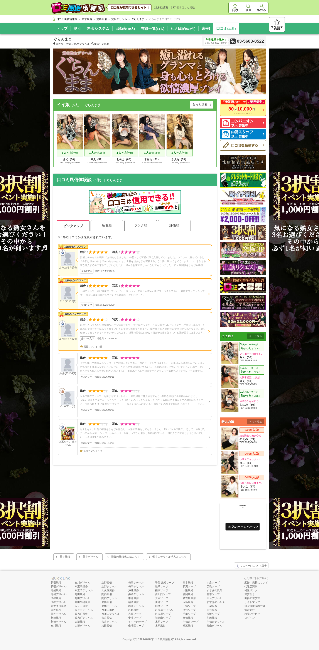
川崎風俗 (212, 617)
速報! (205, 29)
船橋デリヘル (109, 606)
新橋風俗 (56, 617)
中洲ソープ (134, 617)
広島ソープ (213, 586)
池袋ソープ (189, 609)
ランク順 (140, 225)
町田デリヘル (82, 598)
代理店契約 (250, 586)
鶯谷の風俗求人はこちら (125, 556)
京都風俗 (188, 617)
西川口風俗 (108, 609)
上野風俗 (106, 582)
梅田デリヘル (136, 586)
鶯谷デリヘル (90, 556)
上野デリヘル (109, 586)
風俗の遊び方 (252, 598)
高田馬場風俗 (82, 602)
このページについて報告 (251, 566)
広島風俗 (188, 602)
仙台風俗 (212, 609)
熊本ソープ (213, 594)
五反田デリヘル (84, 609)
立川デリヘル (82, 582)
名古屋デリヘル (164, 609)
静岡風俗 (188, 594)
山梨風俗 (212, 606)
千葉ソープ (189, 613)
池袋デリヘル (58, 594)
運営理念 (249, 594)
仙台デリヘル (214, 598)
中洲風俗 (133, 598)
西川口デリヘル (110, 613)
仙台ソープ (161, 606)
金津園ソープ (136, 625)
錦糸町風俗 (81, 613)
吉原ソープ (134, 613)
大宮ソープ (161, 598)
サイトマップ (252, 602)
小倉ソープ (213, 582)
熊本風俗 (188, 582)
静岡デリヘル (136, 606)
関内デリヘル (109, 598)
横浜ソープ (213, 613)
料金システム (98, 29)
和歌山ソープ (163, 617)
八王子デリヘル (84, 590)
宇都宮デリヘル (216, 621)
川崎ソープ (161, 602)
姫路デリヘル (136, 594)
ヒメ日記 (182, 29)
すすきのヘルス (216, 602)
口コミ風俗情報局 (162, 639)
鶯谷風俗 (65, 556)
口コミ (226, 29)
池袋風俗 (56, 590)
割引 (77, 29)
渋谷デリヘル (58, 602)
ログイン (249, 617)
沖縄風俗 (133, 590)
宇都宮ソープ (190, 621)
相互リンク (250, 590)
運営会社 (249, 609)
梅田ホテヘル (136, 582)
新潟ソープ (189, 586)
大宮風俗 (106, 617)
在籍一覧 (152, 29)
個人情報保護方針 (254, 606)
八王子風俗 (81, 586)
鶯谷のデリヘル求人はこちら (169, 556)
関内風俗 (106, 594)
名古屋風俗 (189, 598)
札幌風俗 (133, 609)
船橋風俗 (106, 602)
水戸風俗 (160, 625)
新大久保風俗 (58, 606)
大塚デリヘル (82, 625)
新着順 (107, 225)
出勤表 (125, 29)
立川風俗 (56, 625)
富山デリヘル (214, 625)
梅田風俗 (106, 625)
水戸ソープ (161, 621)
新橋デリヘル (58, 621)
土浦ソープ (189, 606)
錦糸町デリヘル (84, 617)
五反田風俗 (81, 606)
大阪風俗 (188, 590)
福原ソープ (161, 590)
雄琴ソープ (161, 586)
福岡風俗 (133, 602)
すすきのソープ (137, 621)
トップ (62, 29)
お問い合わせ (252, 613)
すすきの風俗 (214, 590)
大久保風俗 (108, 590)
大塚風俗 (80, 621)
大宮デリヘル (109, 621)
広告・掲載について (256, 582)
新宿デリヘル (58, 586)
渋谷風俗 (56, 598)
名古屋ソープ (163, 613)
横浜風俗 (188, 625)
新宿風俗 (56, 582)
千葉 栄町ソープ (164, 582)
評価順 (174, 225)
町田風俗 (80, 594)
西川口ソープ (163, 594)
